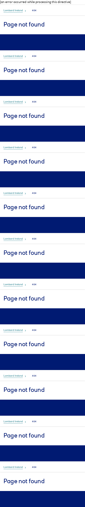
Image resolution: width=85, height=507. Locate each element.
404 (34, 10)
